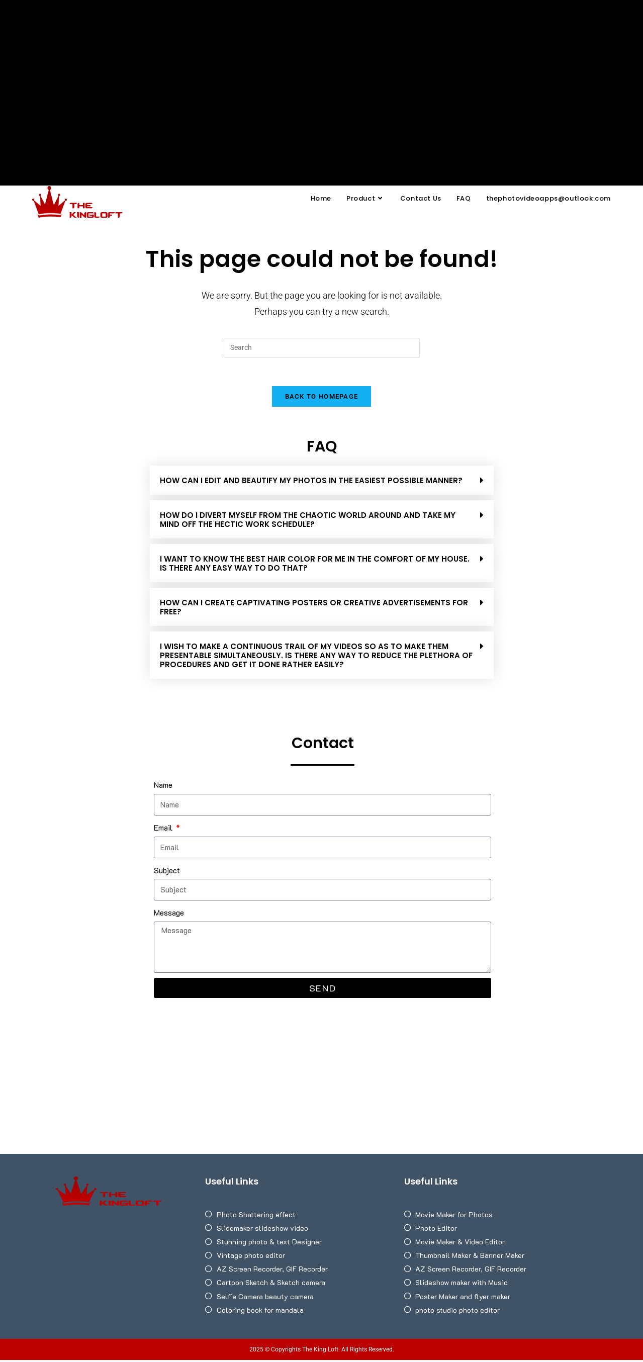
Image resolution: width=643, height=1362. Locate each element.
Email (164, 829)
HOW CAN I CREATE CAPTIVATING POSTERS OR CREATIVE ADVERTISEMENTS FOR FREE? (314, 609)
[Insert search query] (322, 348)
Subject (167, 872)
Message (169, 915)
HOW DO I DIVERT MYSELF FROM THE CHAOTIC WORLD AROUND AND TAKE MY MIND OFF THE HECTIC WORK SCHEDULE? (307, 522)
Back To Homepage (321, 399)
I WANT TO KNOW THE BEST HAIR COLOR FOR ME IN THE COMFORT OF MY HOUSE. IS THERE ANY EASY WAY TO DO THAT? (315, 566)
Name (163, 787)
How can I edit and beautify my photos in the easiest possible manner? (311, 483)
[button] (322, 482)
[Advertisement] (321, 75)
